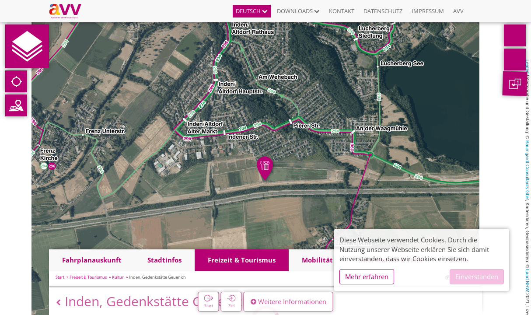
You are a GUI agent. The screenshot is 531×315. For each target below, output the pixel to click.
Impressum (428, 11)
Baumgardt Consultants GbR (527, 170)
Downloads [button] (298, 11)
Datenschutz (382, 11)
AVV (458, 11)
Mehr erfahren (366, 276)
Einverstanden (476, 276)
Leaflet (527, 67)
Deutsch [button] (252, 11)
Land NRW (527, 280)
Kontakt (341, 11)
